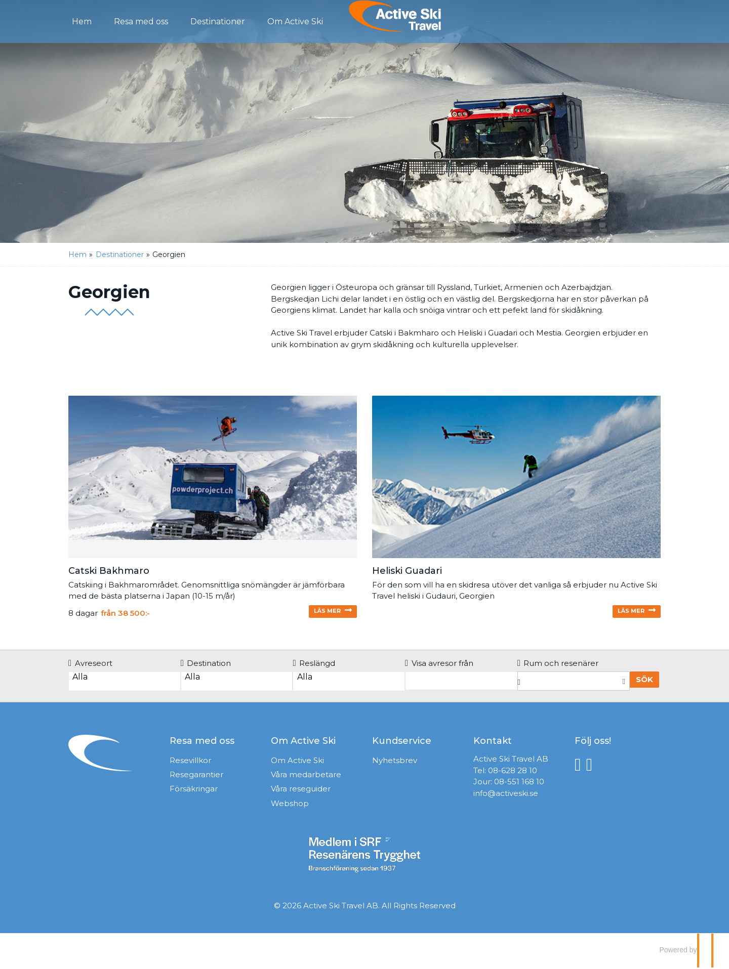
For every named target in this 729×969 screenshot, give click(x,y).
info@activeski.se (505, 796)
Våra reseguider (301, 791)
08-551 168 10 (519, 784)
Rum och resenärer (558, 666)
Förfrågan (510, 20)
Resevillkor (190, 763)
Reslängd (314, 666)
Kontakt (568, 20)
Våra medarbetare (306, 777)
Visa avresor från (439, 666)
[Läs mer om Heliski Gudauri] (516, 508)
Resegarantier (196, 777)
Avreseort (90, 666)
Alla (124, 680)
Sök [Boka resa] (644, 682)
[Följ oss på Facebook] (580, 767)
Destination (206, 666)
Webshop (290, 806)
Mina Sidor (629, 20)
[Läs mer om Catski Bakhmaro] (212, 508)
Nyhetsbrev (394, 763)
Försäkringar (194, 791)
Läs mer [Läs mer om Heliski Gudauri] (625, 613)
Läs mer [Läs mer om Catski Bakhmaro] (321, 613)
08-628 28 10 (512, 773)
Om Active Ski (297, 763)
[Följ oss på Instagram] (592, 767)
